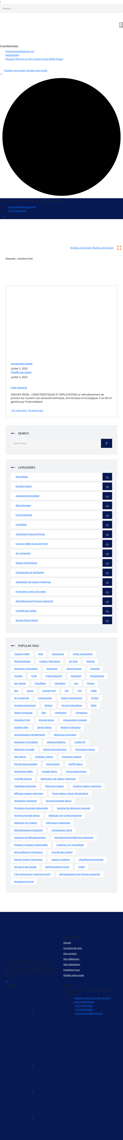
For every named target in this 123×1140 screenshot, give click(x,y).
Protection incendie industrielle (31, 796)
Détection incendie (24, 737)
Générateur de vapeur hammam (64, 570)
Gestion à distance (71, 715)
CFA (67, 679)
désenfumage (74, 656)
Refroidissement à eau (57, 855)
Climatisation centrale (75, 708)
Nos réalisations (71, 952)
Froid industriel (19, 375)
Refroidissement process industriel (64, 589)
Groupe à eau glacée (25, 855)
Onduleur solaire (44, 745)
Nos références (71, 947)
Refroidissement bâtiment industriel (73, 825)
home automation (83, 642)
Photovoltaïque (22, 649)
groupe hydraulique (25, 693)
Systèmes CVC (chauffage (70, 833)
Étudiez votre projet (73, 963)
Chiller (81, 855)
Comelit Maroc (49, 759)
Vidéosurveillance (56, 730)
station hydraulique (71, 686)
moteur (49, 693)
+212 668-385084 (84, 997)
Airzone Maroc (46, 708)
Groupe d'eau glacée (64, 609)
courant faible (22, 642)
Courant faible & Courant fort (64, 532)
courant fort (49, 679)
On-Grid (73, 649)
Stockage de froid (23, 869)
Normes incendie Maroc (27, 803)
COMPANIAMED (73, 1135)
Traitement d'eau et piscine (64, 522)
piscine (91, 671)
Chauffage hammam (25, 774)
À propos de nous (72, 936)
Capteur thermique (49, 649)
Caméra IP (80, 730)
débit (94, 693)
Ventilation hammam (25, 789)
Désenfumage (64, 494)
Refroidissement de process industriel (79, 862)
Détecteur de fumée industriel (65, 803)
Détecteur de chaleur (25, 811)
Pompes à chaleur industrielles (31, 833)
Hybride (90, 649)
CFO (80, 679)
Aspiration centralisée (64, 484)
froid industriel (53, 664)
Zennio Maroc (44, 715)
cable (94, 679)
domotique (58, 642)
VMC (43, 701)
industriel (76, 664)
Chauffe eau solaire (21, 360)
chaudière (60, 671)
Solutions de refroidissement (30, 825)
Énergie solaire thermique (28, 847)
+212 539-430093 (17, 210)
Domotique (64, 465)
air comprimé (21, 686)
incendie (95, 656)
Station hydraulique (64, 551)
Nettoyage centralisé (65, 723)
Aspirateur (52, 656)
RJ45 (40, 642)
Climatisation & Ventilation (64, 561)
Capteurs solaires (60, 847)
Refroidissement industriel (28, 818)
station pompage (23, 701)
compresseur (45, 686)
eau (76, 671)
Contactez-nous (71, 958)
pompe (95, 686)
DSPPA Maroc (76, 752)
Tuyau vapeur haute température (70, 781)
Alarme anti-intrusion (54, 737)
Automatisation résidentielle (29, 723)
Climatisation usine (61, 818)
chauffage (40, 671)
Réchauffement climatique (28, 840)
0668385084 (12, 55)
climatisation (97, 664)
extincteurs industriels (58, 811)
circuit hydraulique (71, 693)
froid (34, 664)
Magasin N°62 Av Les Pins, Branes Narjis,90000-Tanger (34, 58)
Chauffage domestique (91, 847)
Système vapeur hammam (87, 774)
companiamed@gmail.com (20, 51)
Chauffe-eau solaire (62, 840)
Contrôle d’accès (23, 767)
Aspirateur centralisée (26, 730)
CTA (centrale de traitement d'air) (32, 862)
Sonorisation (53, 752)
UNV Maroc (20, 745)
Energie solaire (64, 474)
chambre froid (22, 708)
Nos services (70, 941)
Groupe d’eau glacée (22, 352)
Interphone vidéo (23, 759)
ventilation (61, 701)
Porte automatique (76, 759)
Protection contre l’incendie (64, 580)
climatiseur (81, 701)
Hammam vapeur (54, 774)
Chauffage (64, 513)
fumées (18, 664)
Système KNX (21, 715)
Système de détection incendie (73, 796)
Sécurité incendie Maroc (59, 789)
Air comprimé (64, 542)
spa (16, 679)
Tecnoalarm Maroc (85, 737)
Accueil (67, 931)
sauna (30, 679)
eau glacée (20, 671)
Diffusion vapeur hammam (28, 781)
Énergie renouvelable (25, 752)
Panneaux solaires (71, 745)
